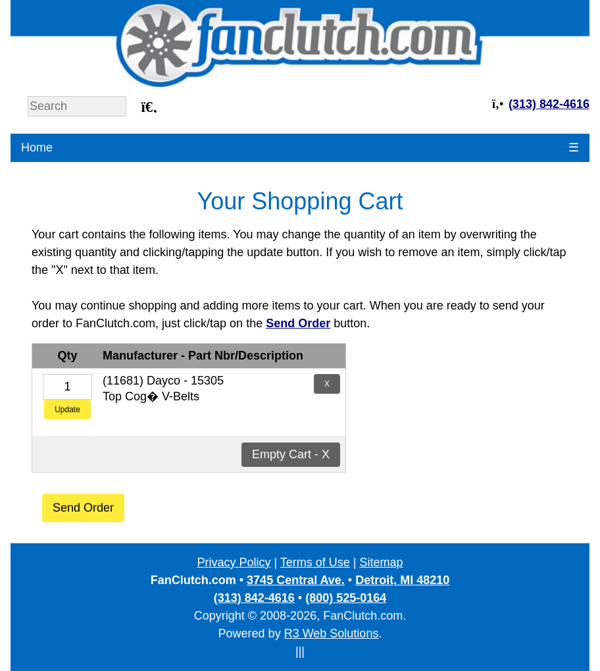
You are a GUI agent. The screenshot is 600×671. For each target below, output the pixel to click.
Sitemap (381, 562)
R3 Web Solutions (331, 633)
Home (37, 147)
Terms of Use (315, 562)
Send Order (83, 507)
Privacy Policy (233, 562)
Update (67, 409)
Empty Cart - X (291, 454)
